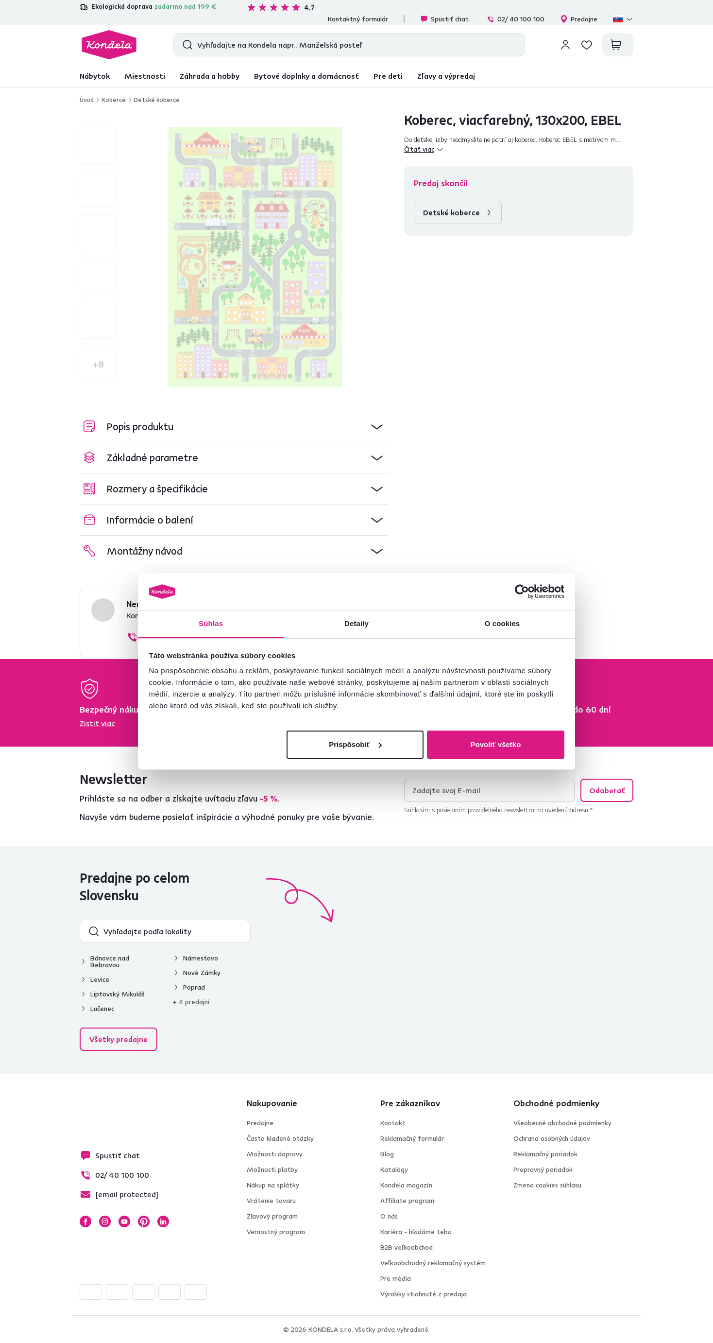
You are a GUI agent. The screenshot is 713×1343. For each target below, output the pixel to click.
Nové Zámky (202, 972)
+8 (98, 364)
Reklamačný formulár (412, 1138)
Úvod (87, 100)
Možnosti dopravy (275, 1154)
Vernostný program (276, 1231)
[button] (234, 426)
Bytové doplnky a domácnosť (306, 76)
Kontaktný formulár (358, 19)
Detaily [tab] (356, 623)
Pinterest (144, 1221)
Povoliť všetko (495, 744)
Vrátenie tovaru (271, 1200)
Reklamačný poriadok (545, 1154)
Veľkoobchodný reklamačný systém (433, 1262)
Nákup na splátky (273, 1185)
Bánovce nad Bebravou (109, 961)
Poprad (194, 987)
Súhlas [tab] (211, 623)
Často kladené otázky (280, 1138)
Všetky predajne (118, 1039)
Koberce (114, 100)
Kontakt (393, 1122)
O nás (389, 1216)
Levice (99, 979)
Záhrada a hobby (209, 76)
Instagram (105, 1221)
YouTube (124, 1221)
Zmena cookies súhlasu (547, 1185)
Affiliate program (407, 1200)
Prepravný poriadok (543, 1169)
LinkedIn (163, 1221)
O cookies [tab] (502, 623)
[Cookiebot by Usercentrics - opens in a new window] (521, 591)
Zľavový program (272, 1216)
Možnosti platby (272, 1169)
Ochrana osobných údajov (551, 1138)
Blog (387, 1154)
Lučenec (102, 1008)
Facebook (85, 1221)
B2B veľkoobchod (406, 1247)
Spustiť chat (444, 19)
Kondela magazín (406, 1185)
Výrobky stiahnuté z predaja (423, 1294)
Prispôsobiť (355, 744)
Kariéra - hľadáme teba (416, 1231)
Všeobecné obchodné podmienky (562, 1122)
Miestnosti (144, 76)
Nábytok (95, 76)
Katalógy (394, 1169)
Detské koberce (157, 100)
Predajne (578, 19)
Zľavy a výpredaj (446, 76)
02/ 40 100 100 (515, 19)
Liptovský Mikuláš (117, 994)
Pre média (395, 1278)
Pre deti (388, 76)
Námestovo (200, 958)
